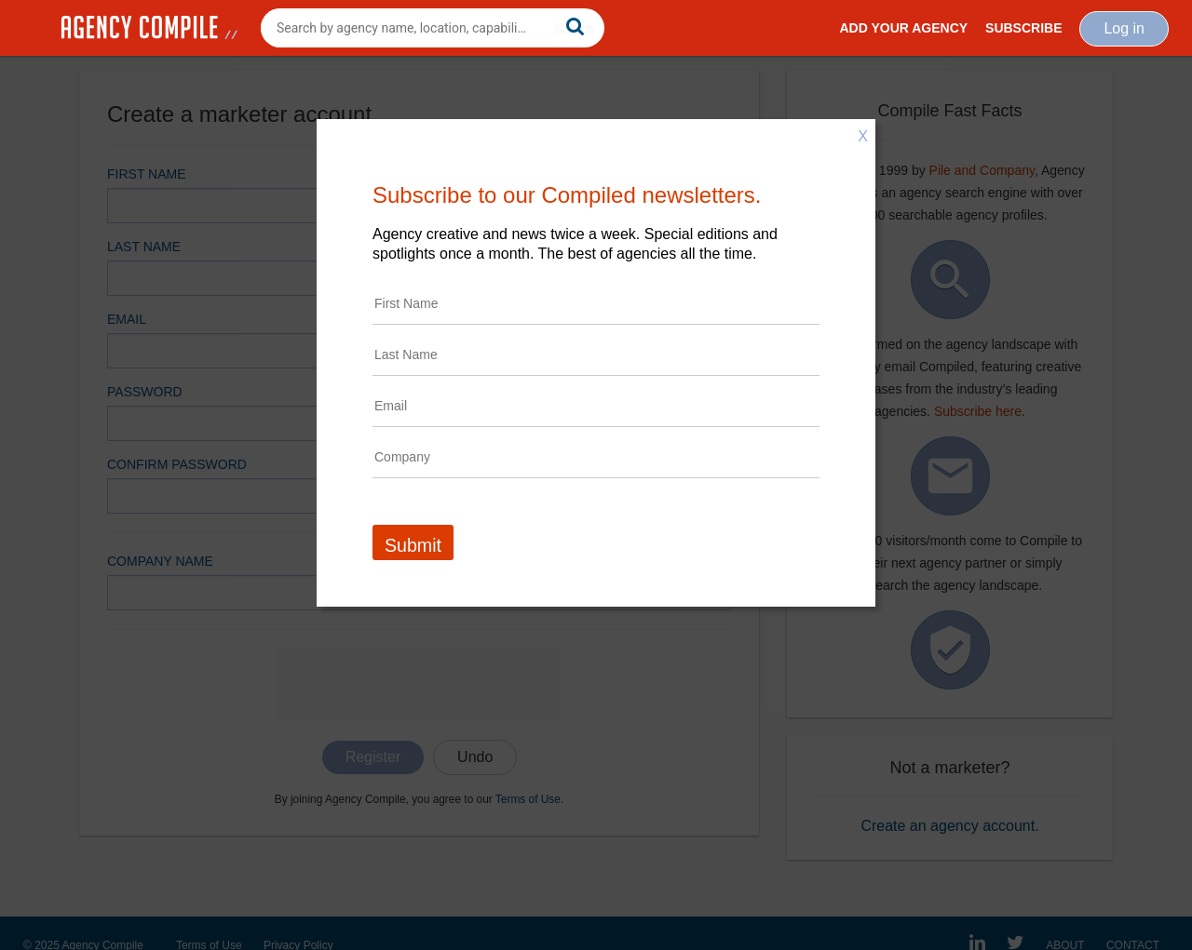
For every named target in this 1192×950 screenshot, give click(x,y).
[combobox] (432, 27)
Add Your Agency (903, 27)
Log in (1124, 28)
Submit (413, 545)
